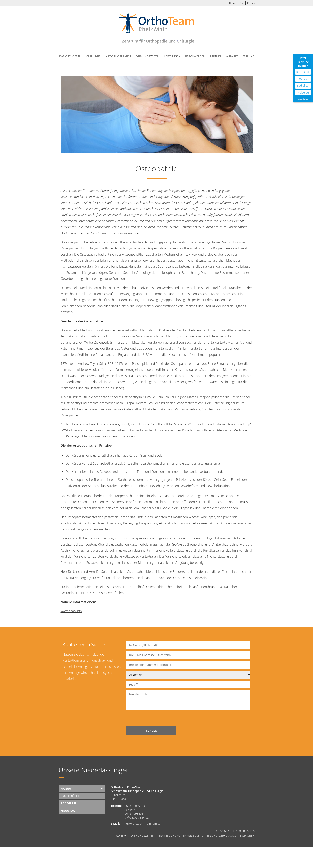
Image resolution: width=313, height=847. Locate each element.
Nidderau (68, 811)
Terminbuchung (168, 835)
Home (232, 3)
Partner (215, 56)
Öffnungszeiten (147, 56)
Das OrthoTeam (70, 56)
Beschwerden (195, 56)
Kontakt (251, 3)
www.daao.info (71, 611)
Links (241, 3)
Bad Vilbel (69, 803)
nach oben (247, 835)
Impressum (191, 835)
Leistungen (172, 56)
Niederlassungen (118, 56)
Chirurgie (93, 56)
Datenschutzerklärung (219, 835)
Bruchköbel (70, 796)
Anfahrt (232, 56)
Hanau (66, 788)
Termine (248, 56)
